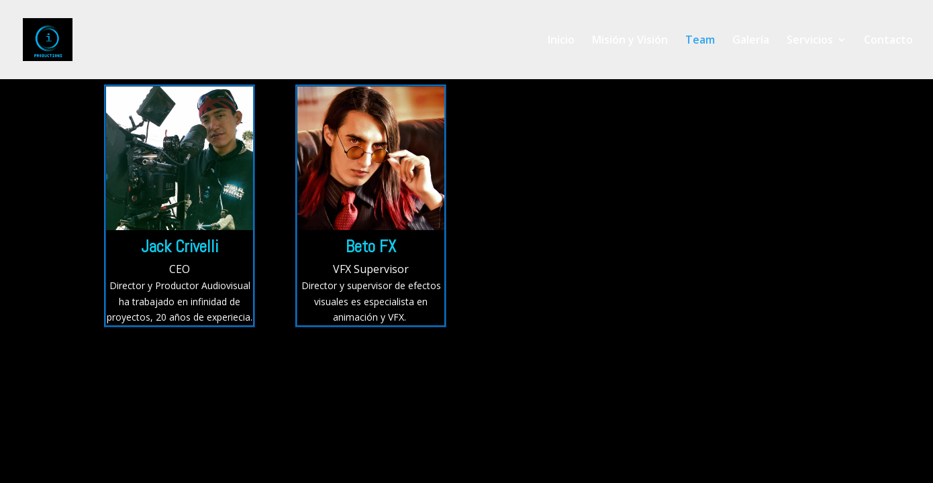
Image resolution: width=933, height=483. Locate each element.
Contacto (888, 41)
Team (700, 41)
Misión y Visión (630, 41)
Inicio (561, 41)
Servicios (810, 41)
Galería (750, 41)
